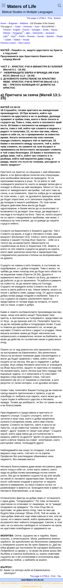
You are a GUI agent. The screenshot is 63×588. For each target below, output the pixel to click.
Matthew (24, 23)
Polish (22, 36)
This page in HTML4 (36, 18)
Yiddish (16, 40)
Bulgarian (13, 23)
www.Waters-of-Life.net (32, 580)
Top (59, 576)
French (26, 30)
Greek (46, 30)
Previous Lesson (8, 43)
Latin (5, 36)
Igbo (28, 33)
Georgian (36, 30)
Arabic (18, 26)
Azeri (37, 26)
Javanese (49, 33)
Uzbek (8, 40)
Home (3, 23)
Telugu (59, 36)
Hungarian (17, 33)
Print (50, 18)
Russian (31, 36)
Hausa (54, 30)
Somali (40, 36)
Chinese (7, 30)
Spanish (50, 36)
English (16, 30)
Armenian (27, 26)
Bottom (57, 18)
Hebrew (6, 33)
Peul (13, 36)
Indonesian (38, 33)
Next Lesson (24, 43)
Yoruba (26, 40)
